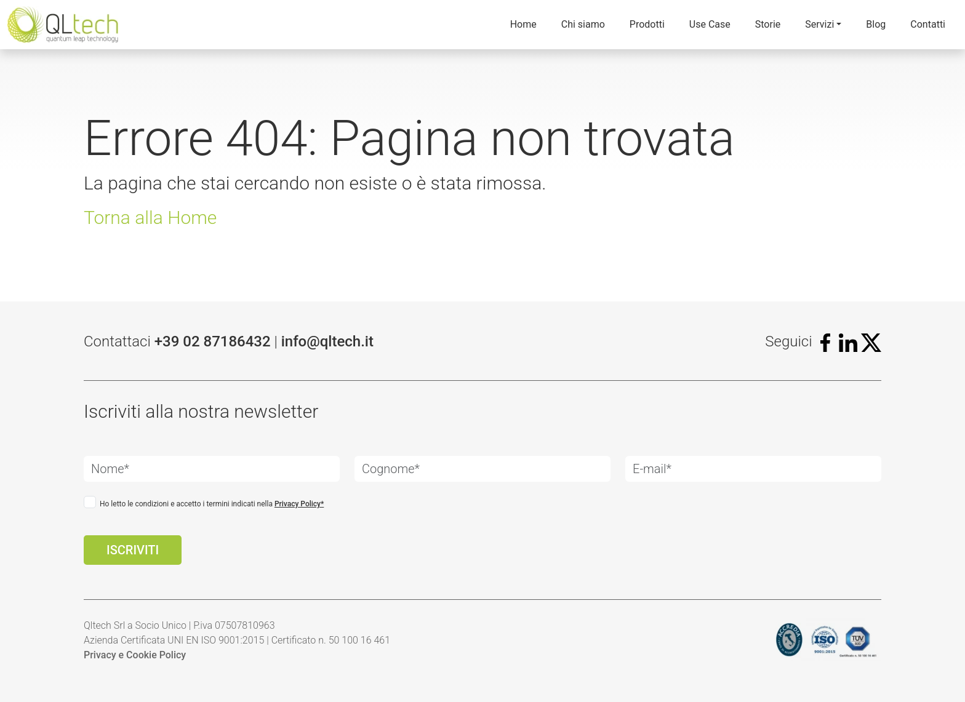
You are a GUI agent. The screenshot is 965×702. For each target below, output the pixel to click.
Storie (768, 24)
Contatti (927, 24)
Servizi (819, 24)
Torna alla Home (150, 217)
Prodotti (647, 24)
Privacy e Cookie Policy (135, 655)
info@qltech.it (327, 341)
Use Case (710, 24)
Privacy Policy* (299, 504)
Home (523, 24)
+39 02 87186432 (212, 341)
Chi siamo (583, 24)
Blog (876, 24)
